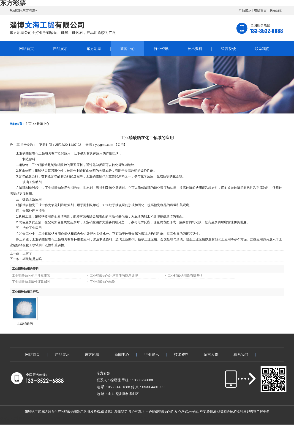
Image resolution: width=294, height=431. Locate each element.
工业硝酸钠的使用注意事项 (31, 275)
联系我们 (276, 10)
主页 (28, 124)
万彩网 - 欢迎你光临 (64, 418)
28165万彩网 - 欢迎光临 (133, 418)
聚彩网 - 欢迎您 (220, 418)
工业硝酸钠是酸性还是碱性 (31, 282)
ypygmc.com (104, 144)
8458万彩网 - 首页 (36, 418)
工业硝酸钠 (25, 323)
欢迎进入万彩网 (11, 418)
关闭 (120, 144)
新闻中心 (42, 124)
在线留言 (260, 10)
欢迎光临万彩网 (197, 418)
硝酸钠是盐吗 (32, 259)
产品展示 (245, 10)
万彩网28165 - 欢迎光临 (168, 418)
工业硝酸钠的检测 (102, 282)
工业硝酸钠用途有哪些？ (185, 275)
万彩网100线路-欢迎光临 (97, 418)
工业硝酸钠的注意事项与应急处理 (114, 275)
